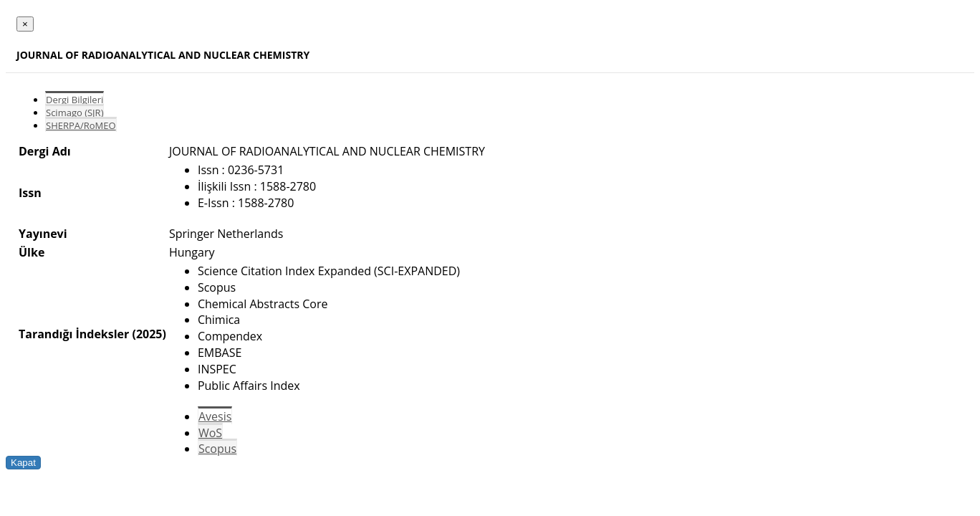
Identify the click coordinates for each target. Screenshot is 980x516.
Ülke (31, 252)
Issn (30, 193)
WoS (210, 433)
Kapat (23, 462)
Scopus (217, 449)
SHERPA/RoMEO (81, 125)
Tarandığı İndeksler (74, 334)
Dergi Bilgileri (74, 99)
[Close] (25, 24)
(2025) (148, 334)
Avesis (214, 416)
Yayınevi (43, 234)
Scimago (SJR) (74, 112)
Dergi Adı (45, 151)
